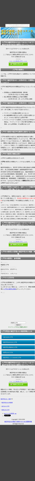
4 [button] (22, 39)
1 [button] (14, 39)
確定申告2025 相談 (6, 399)
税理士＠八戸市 (8, 352)
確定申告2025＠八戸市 (10, 342)
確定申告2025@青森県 (7, 402)
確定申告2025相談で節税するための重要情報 (18, 421)
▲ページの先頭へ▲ (10, 413)
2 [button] (17, 39)
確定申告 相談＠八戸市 (10, 347)
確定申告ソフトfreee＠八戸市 (12, 357)
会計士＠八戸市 (8, 337)
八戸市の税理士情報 (9, 289)
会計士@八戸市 (5, 406)
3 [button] (19, 39)
